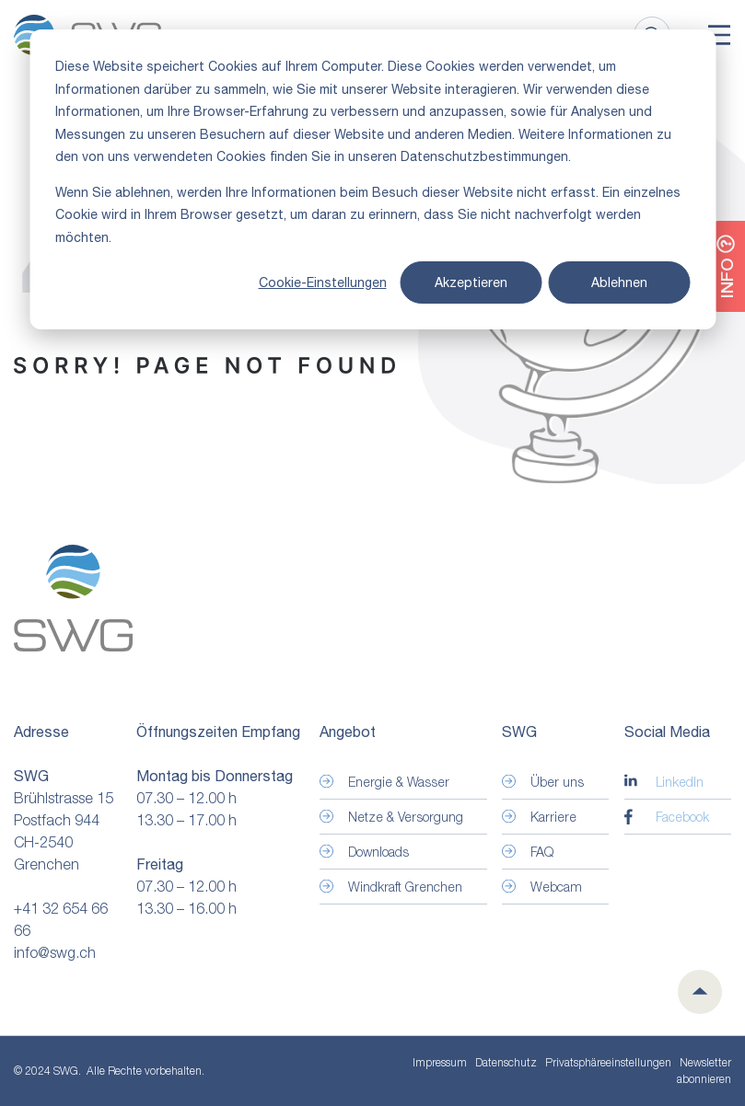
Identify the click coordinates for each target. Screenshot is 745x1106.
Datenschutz (506, 1062)
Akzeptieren (471, 282)
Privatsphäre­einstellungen (608, 1062)
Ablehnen (619, 282)
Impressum (440, 1062)
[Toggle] (719, 35)
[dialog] (372, 179)
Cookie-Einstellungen (323, 282)
